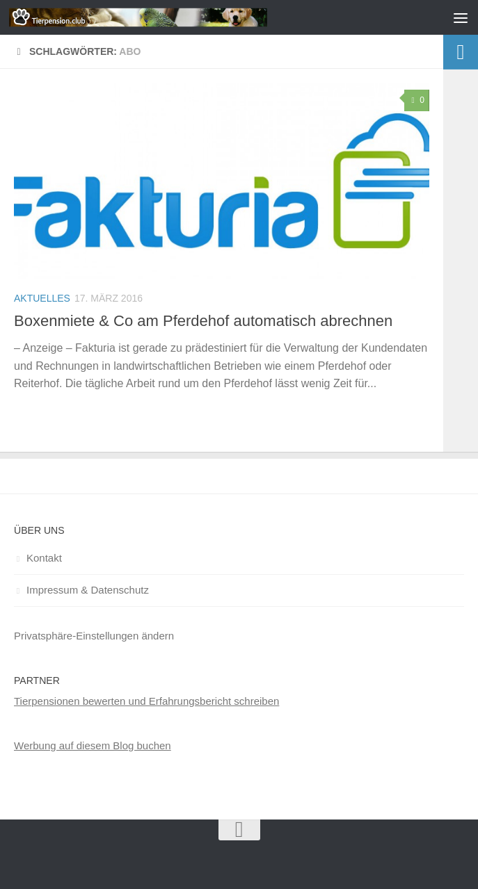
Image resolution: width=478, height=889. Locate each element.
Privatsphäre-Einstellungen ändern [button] (94, 636)
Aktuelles (42, 298)
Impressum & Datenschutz (87, 590)
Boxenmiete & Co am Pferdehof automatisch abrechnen (203, 320)
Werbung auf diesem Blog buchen (92, 745)
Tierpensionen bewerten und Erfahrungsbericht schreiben (146, 701)
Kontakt (44, 558)
